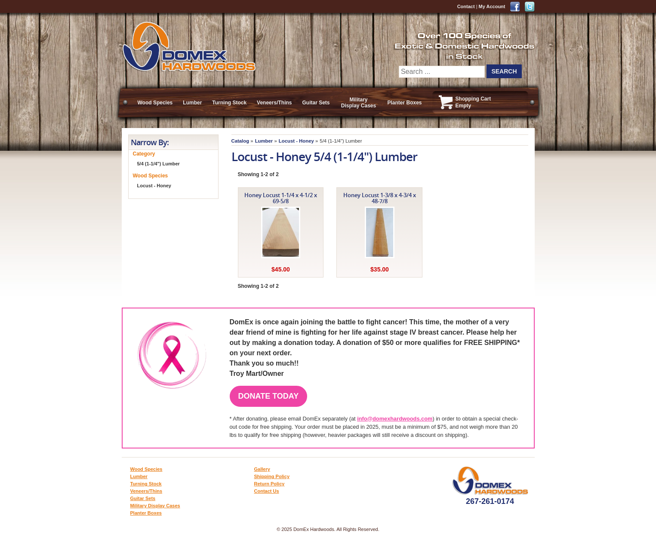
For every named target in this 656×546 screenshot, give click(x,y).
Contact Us (266, 491)
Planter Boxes (405, 103)
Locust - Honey (296, 140)
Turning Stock (229, 103)
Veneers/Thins (274, 103)
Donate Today (268, 396)
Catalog (240, 140)
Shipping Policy (272, 476)
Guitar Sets (316, 103)
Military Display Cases (358, 103)
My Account (492, 6)
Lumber (192, 103)
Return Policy (269, 483)
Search (504, 71)
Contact (466, 6)
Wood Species (155, 103)
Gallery (262, 469)
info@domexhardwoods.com (394, 418)
